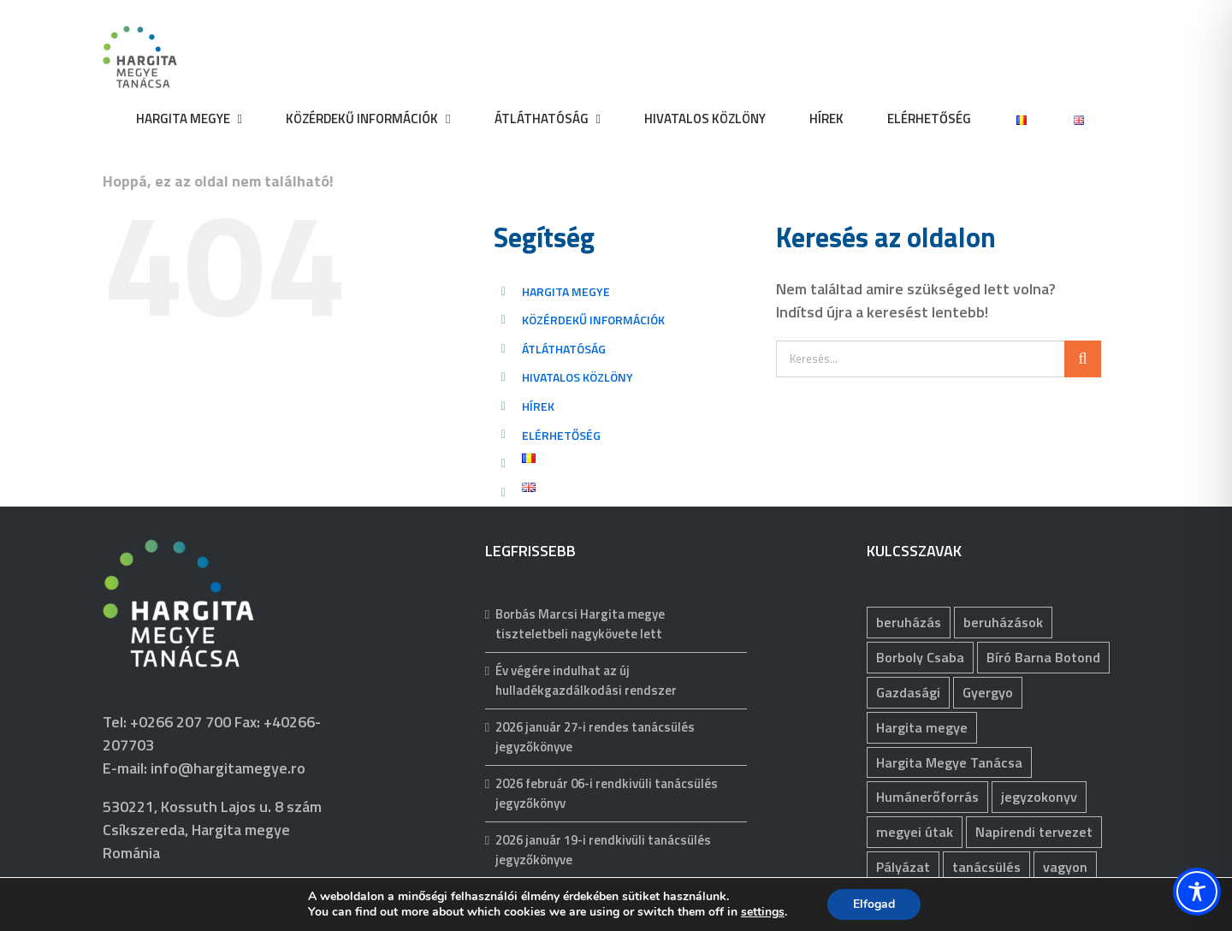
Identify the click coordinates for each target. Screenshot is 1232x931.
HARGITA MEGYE (566, 291)
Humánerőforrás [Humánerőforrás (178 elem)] (927, 796)
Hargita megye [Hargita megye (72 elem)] (922, 727)
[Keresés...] (920, 359)
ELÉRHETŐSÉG (561, 435)
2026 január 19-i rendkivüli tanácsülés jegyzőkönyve (603, 850)
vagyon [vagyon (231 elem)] (1065, 867)
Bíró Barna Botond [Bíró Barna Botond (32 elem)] (1043, 657)
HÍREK (538, 406)
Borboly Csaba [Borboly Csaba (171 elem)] (920, 657)
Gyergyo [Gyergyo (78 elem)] (987, 692)
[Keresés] (1082, 359)
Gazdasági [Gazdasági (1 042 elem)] (908, 692)
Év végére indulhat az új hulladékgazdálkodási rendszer (586, 680)
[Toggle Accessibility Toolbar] (1197, 891)
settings (763, 912)
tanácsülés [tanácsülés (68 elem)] (986, 867)
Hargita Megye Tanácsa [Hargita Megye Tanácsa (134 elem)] (949, 762)
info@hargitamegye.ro (228, 768)
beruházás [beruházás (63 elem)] (908, 622)
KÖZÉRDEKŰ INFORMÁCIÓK (593, 320)
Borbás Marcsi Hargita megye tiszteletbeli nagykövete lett (580, 624)
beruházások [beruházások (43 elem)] (1003, 622)
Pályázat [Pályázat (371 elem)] (903, 867)
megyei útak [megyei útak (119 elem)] (914, 831)
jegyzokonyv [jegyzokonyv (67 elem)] (1039, 796)
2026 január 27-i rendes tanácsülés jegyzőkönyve (595, 737)
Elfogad (874, 904)
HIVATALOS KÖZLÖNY (577, 377)
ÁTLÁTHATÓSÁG (564, 349)
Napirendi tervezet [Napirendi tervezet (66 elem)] (1034, 831)
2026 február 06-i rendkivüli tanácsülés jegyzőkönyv (606, 793)
